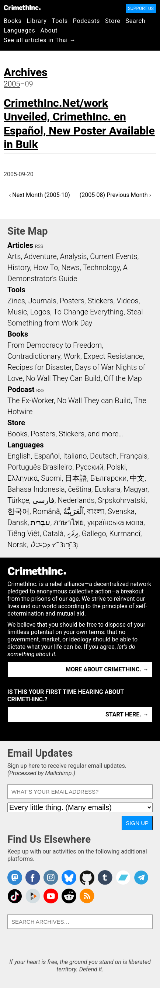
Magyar (135, 489)
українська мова (115, 522)
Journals (42, 300)
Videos (127, 300)
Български (108, 478)
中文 (137, 478)
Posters (72, 300)
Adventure (40, 256)
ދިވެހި (73, 533)
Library (37, 20)
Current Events (113, 256)
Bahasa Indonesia (36, 489)
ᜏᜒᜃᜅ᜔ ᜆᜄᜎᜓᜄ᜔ (54, 544)
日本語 (76, 478)
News (70, 267)
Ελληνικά (22, 478)
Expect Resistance (113, 356)
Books (13, 20)
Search (136, 20)
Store (112, 20)
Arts (14, 256)
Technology (101, 267)
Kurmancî (124, 533)
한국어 (18, 511)
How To (45, 267)
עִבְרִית (40, 522)
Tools (60, 20)
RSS (39, 246)
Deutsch (103, 456)
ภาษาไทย (68, 522)
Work (72, 356)
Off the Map (123, 378)
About (49, 30)
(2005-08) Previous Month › (115, 194)
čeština (79, 489)
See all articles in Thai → (40, 40)
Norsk (17, 544)
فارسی (43, 500)
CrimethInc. (22, 7)
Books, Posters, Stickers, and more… (65, 433)
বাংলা (95, 511)
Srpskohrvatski (122, 500)
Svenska (121, 511)
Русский (89, 467)
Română (46, 511)
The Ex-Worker (30, 400)
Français (133, 456)
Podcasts (86, 20)
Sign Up (137, 823)
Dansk (17, 522)
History (18, 267)
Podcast (20, 389)
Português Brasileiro (39, 467)
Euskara (108, 489)
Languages (19, 30)
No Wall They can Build (94, 400)
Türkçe (18, 500)
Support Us (141, 8)
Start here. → (127, 714)
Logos (40, 311)
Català (53, 533)
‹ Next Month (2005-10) (39, 194)
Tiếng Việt (23, 533)
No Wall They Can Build (63, 378)
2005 (12, 83)
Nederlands (76, 500)
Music (17, 311)
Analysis (73, 256)
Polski (116, 467)
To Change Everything (88, 311)
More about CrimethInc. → (107, 669)
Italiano (75, 456)
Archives (26, 72)
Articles (20, 245)
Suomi (51, 478)
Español (47, 456)
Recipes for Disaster (39, 367)
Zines (16, 300)
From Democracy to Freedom (54, 345)
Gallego (94, 533)
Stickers (101, 300)
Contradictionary (33, 356)
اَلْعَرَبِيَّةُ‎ (73, 511)
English (19, 456)
